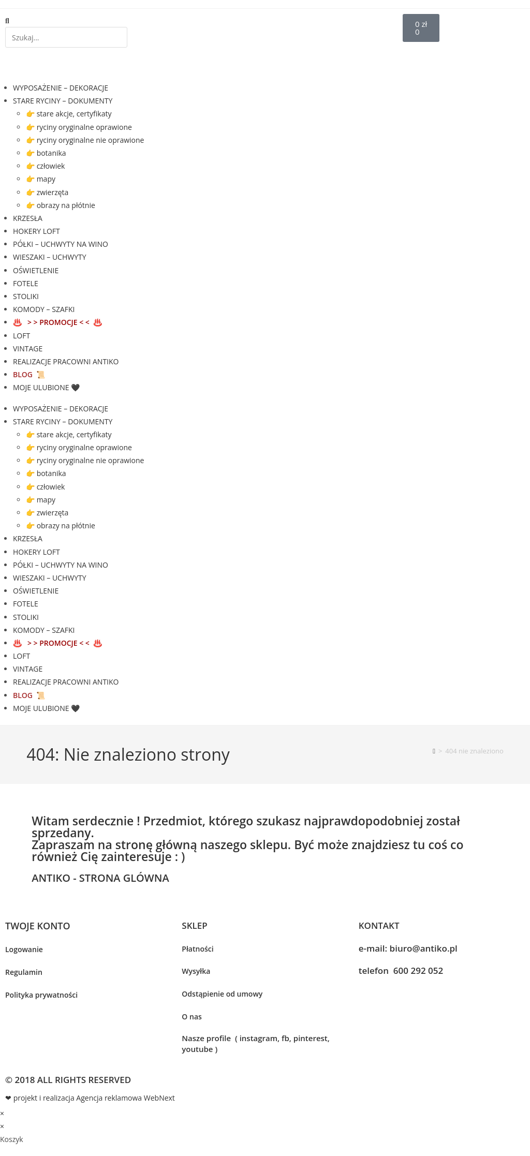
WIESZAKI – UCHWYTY (49, 257)
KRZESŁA (27, 218)
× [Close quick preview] (2, 1113)
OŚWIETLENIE (35, 270)
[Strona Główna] (434, 750)
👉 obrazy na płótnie (60, 205)
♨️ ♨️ (57, 322)
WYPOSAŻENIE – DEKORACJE (60, 88)
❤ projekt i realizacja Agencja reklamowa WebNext (90, 1098)
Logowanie (24, 949)
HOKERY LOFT (36, 231)
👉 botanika (46, 153)
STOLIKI (26, 296)
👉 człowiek (45, 166)
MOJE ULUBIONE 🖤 (46, 387)
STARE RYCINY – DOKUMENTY (62, 101)
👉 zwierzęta (47, 192)
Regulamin (23, 972)
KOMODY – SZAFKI (44, 309)
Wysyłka (196, 971)
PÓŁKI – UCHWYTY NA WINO (60, 244)
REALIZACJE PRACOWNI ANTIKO (66, 361)
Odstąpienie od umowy (222, 994)
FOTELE (25, 283)
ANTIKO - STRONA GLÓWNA (100, 878)
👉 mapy (40, 179)
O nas (192, 1016)
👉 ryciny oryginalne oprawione (79, 127)
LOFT (21, 335)
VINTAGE (27, 348)
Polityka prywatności (41, 995)
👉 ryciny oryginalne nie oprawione (85, 140)
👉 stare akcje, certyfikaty (68, 113)
